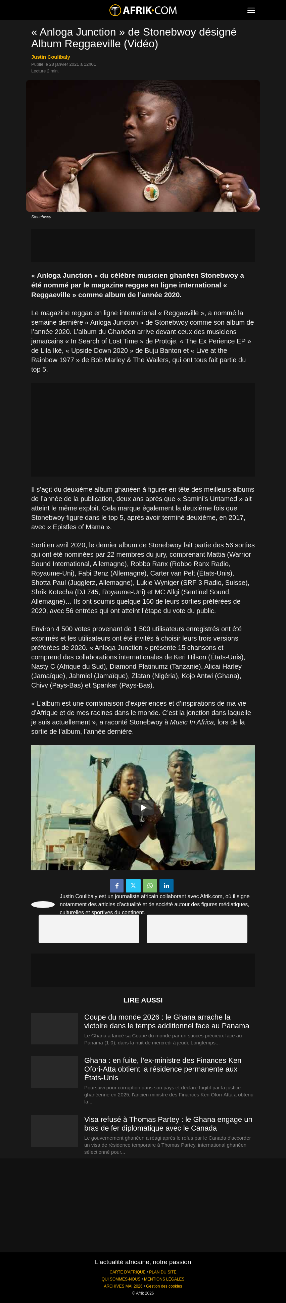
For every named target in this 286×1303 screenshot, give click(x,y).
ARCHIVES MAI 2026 (123, 1286)
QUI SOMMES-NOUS (121, 1279)
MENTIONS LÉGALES (164, 1279)
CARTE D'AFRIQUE (127, 1272)
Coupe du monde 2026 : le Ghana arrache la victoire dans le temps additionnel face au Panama (166, 1021)
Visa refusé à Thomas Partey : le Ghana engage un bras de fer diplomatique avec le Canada (168, 1123)
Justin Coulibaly (50, 57)
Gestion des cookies (164, 1286)
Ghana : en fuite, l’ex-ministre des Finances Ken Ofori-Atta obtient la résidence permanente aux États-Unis (162, 1069)
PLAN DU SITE (162, 1272)
